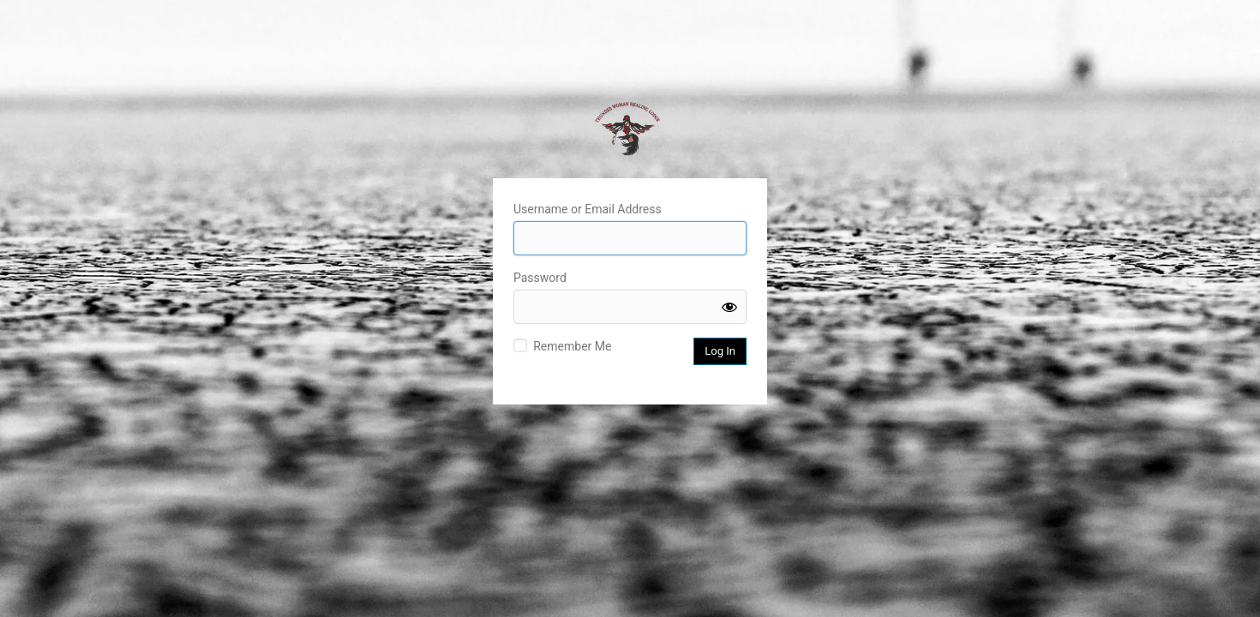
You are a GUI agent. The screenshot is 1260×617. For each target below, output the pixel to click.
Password (540, 278)
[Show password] (729, 307)
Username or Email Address (587, 209)
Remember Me (572, 346)
